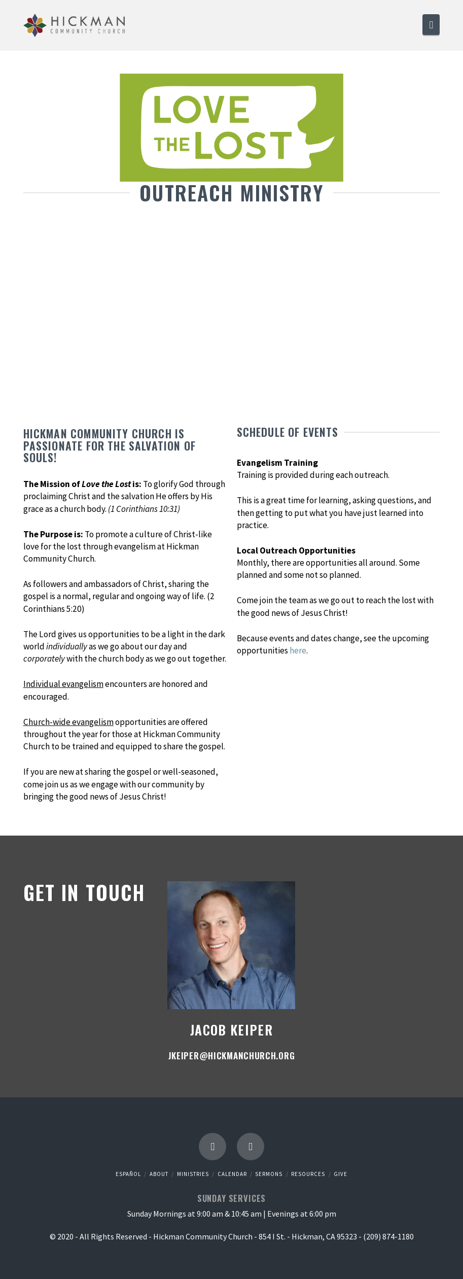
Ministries (193, 1174)
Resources (308, 1174)
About (159, 1174)
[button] (431, 24)
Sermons (268, 1174)
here (298, 650)
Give (340, 1174)
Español (128, 1174)
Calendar (232, 1174)
